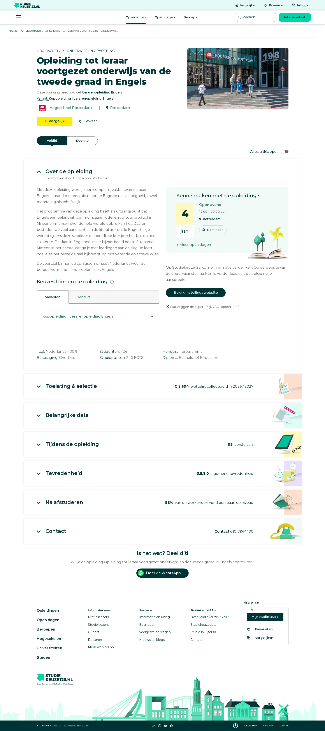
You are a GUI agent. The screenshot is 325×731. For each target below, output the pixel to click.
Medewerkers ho (101, 647)
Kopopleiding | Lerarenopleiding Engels (77, 316)
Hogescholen (49, 639)
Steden (43, 657)
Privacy (268, 725)
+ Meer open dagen (193, 245)
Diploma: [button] (171, 358)
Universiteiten (49, 648)
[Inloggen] (301, 5)
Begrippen (147, 625)
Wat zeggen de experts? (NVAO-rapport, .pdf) (202, 307)
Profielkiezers (98, 617)
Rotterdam (120, 108)
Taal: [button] (41, 351)
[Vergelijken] (245, 5)
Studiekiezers (98, 625)
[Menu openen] (18, 17)
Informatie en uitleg (154, 617)
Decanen (95, 640)
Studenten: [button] (110, 351)
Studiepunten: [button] (113, 358)
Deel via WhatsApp (159, 573)
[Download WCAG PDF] (235, 725)
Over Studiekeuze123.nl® (209, 617)
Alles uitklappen (269, 152)
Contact (196, 640)
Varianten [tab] (52, 297)
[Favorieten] (274, 5)
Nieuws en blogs (152, 640)
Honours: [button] (171, 351)
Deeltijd (82, 141)
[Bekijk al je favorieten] (260, 629)
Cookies (283, 725)
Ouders (93, 632)
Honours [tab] (83, 297)
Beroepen (192, 17)
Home (13, 30)
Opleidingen (136, 17)
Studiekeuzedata (203, 625)
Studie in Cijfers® (203, 632)
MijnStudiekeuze (265, 617)
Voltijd (52, 141)
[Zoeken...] (256, 17)
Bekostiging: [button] (48, 358)
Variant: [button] (43, 98)
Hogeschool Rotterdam (70, 108)
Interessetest (295, 17)
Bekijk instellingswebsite (196, 292)
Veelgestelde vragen (155, 632)
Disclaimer (251, 725)
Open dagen (165, 17)
